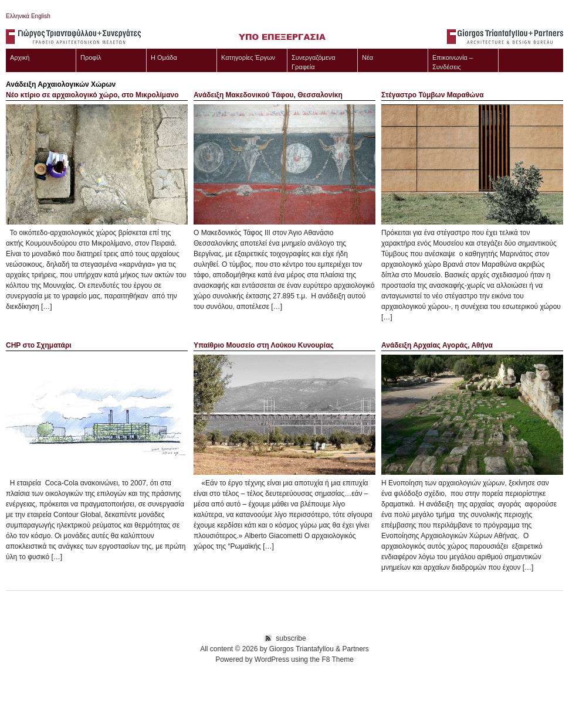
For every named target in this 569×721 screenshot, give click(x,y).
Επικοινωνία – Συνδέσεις (452, 62)
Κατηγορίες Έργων (248, 57)
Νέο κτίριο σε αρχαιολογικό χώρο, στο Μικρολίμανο (92, 95)
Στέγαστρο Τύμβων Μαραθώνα (432, 95)
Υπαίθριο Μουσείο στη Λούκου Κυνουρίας (264, 345)
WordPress (272, 659)
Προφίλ (90, 57)
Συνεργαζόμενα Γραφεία (314, 62)
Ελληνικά (17, 16)
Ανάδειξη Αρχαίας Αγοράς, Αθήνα (437, 345)
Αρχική (19, 57)
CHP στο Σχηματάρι (39, 345)
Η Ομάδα (164, 57)
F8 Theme (337, 659)
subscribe (291, 638)
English (39, 16)
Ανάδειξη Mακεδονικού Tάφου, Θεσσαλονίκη (268, 95)
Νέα (367, 57)
